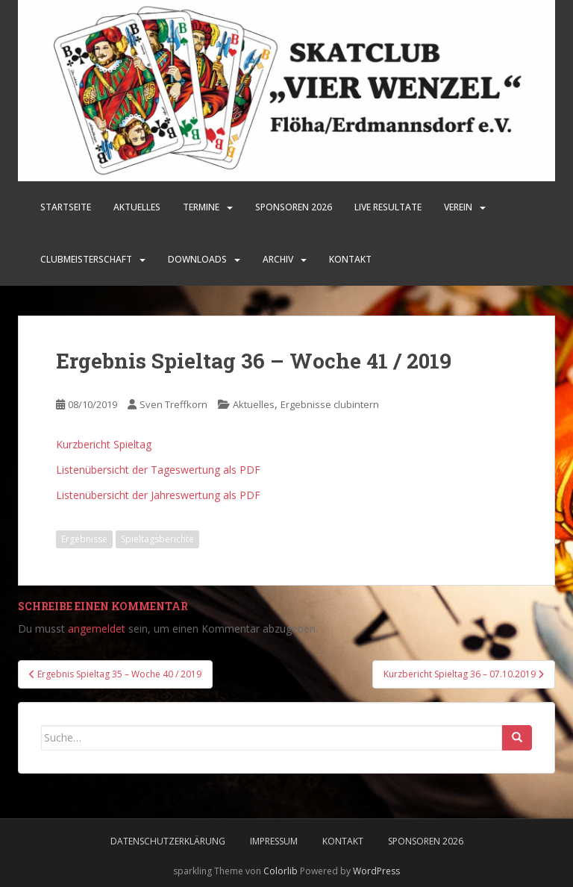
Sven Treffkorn (173, 404)
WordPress (376, 871)
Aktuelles (136, 207)
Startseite (65, 207)
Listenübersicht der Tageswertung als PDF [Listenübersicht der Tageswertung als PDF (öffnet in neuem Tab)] (158, 470)
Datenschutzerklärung (167, 841)
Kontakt (350, 259)
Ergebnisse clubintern (330, 404)
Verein (458, 207)
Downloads (197, 259)
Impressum (274, 841)
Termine (201, 207)
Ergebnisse (84, 539)
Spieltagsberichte (157, 539)
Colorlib (280, 871)
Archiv (278, 259)
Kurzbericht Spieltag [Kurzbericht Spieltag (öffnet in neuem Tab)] (103, 444)
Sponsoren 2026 (425, 841)
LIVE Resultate (388, 207)
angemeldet (96, 628)
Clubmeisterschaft (86, 259)
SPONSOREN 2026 (293, 207)
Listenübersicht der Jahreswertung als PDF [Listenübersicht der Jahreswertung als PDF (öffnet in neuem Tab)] (158, 495)
